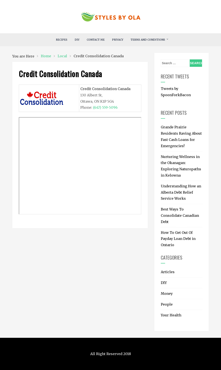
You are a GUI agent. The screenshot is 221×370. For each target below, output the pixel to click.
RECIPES (61, 39)
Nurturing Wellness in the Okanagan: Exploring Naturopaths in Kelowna (181, 166)
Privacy (117, 39)
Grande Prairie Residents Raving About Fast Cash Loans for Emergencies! (181, 136)
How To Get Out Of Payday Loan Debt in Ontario (178, 238)
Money (167, 293)
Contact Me (96, 39)
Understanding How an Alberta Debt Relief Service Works (181, 192)
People (167, 304)
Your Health (171, 315)
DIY (77, 39)
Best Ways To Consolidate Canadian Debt (180, 215)
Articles (168, 272)
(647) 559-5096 (105, 107)
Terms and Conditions (148, 39)
